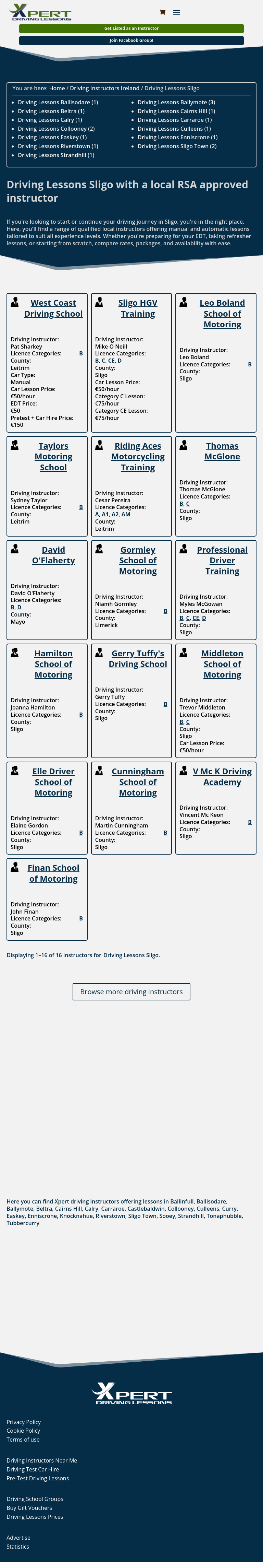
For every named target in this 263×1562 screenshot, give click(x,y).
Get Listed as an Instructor (131, 28)
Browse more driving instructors (131, 991)
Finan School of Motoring (53, 873)
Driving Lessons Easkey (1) (52, 137)
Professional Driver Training (222, 560)
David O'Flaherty (53, 555)
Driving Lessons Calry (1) (50, 120)
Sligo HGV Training (138, 308)
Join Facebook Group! (131, 40)
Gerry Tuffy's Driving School (138, 658)
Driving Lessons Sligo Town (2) (177, 146)
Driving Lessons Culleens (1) (174, 128)
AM (126, 514)
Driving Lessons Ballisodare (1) (58, 102)
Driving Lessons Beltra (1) (51, 111)
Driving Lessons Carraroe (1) (175, 120)
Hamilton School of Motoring (53, 663)
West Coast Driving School (53, 308)
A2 (115, 514)
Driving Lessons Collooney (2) (56, 128)
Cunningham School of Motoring (138, 781)
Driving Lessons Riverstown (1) (58, 146)
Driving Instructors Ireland (104, 88)
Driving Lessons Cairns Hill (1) (176, 111)
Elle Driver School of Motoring (54, 781)
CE (111, 360)
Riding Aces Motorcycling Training (138, 456)
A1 (105, 514)
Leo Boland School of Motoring (222, 313)
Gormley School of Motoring (138, 560)
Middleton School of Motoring (222, 663)
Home (57, 88)
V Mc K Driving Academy (222, 776)
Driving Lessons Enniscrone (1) (178, 137)
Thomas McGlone (222, 451)
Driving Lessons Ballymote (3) (176, 102)
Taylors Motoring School (53, 456)
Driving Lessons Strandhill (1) (56, 155)
